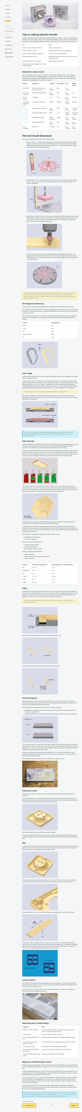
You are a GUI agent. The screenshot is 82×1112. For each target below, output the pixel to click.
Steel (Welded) (26, 122)
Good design (8, 26)
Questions (60, 1094)
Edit (52, 1105)
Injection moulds (9, 31)
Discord (68, 1096)
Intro (7, 24)
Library (7, 33)
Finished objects (9, 28)
